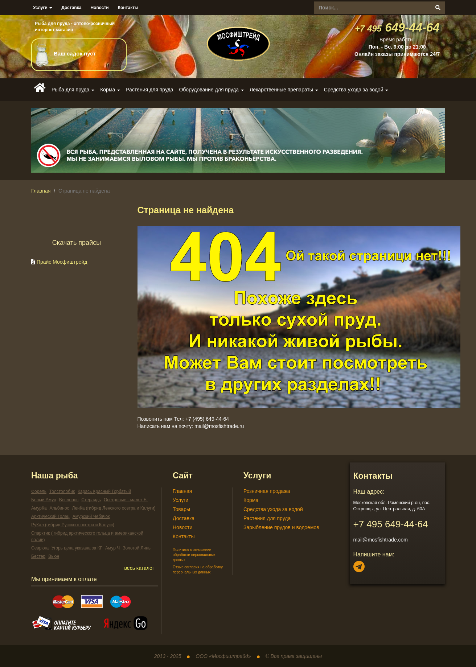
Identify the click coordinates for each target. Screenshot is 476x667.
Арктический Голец (50, 516)
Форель (38, 491)
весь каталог (139, 568)
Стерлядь (91, 499)
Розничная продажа (266, 491)
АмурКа (39, 508)
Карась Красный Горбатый (104, 491)
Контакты (128, 7)
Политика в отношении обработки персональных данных (194, 555)
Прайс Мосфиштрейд (62, 262)
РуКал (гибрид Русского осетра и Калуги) (72, 524)
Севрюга (40, 548)
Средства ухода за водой (356, 89)
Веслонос (69, 499)
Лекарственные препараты (284, 89)
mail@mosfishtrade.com (380, 540)
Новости (99, 7)
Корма (110, 89)
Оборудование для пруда (211, 89)
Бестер (38, 556)
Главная (40, 191)
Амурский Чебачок (91, 516)
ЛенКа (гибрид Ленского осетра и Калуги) (114, 508)
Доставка (71, 7)
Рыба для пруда (73, 89)
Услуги (42, 7)
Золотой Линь (137, 548)
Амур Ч (112, 548)
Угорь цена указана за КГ (77, 548)
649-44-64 (397, 27)
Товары (181, 509)
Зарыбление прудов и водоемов (281, 527)
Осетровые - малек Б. (126, 499)
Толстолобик (62, 491)
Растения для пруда (149, 89)
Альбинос (59, 508)
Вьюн (53, 556)
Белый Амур (43, 499)
